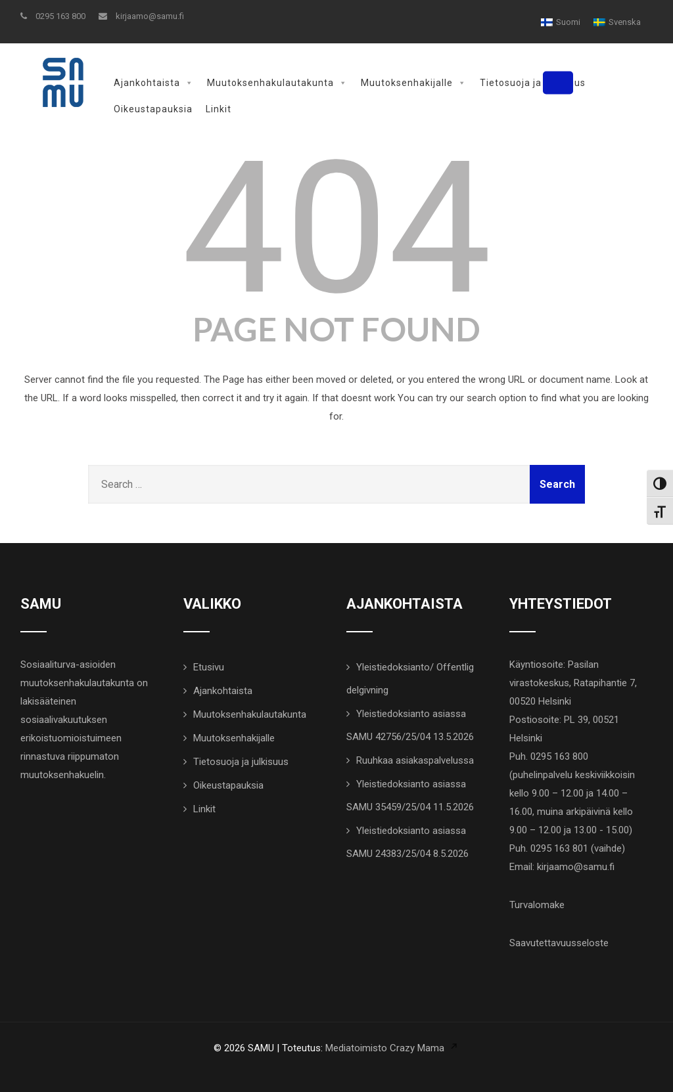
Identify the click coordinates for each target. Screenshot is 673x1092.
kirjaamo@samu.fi (141, 16)
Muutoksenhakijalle (414, 82)
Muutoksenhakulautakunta (277, 82)
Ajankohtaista (154, 82)
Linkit (218, 109)
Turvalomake (537, 903)
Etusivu (208, 666)
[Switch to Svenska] (617, 22)
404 (336, 227)
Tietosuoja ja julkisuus (533, 82)
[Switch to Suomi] (560, 22)
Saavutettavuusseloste (559, 942)
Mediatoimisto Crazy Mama (384, 1047)
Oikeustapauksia (153, 109)
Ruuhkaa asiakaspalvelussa (415, 759)
